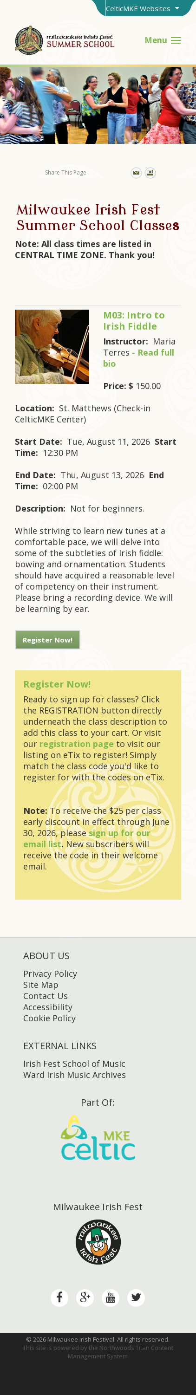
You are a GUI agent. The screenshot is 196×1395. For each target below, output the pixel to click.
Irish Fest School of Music (74, 1063)
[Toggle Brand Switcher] (143, 8)
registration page (76, 743)
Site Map (41, 984)
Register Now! (47, 639)
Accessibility (47, 1006)
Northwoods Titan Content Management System (120, 1351)
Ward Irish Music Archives (74, 1074)
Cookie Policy (49, 1018)
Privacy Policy (50, 973)
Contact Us (45, 995)
